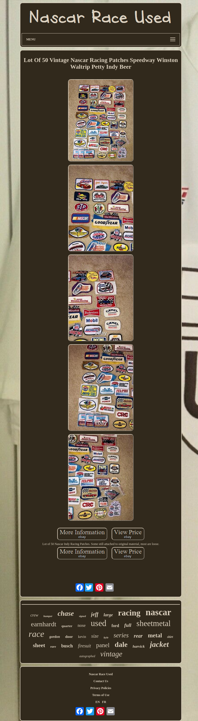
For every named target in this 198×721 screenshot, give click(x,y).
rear (138, 636)
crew (34, 615)
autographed (87, 656)
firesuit (84, 645)
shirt (170, 637)
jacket (159, 644)
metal (155, 635)
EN (97, 702)
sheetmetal (153, 623)
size (95, 636)
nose (82, 625)
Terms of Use (101, 695)
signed (82, 616)
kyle (106, 637)
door (69, 637)
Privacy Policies (100, 688)
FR (104, 702)
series (121, 635)
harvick (139, 646)
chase (65, 613)
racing (129, 612)
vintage (111, 654)
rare (53, 646)
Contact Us (100, 681)
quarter (66, 626)
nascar (158, 612)
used (98, 623)
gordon (54, 637)
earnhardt (43, 624)
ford (115, 625)
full (127, 625)
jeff (94, 614)
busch (67, 645)
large (108, 614)
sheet (39, 645)
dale (121, 644)
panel (103, 645)
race (36, 634)
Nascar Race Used (101, 674)
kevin (82, 637)
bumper (48, 616)
